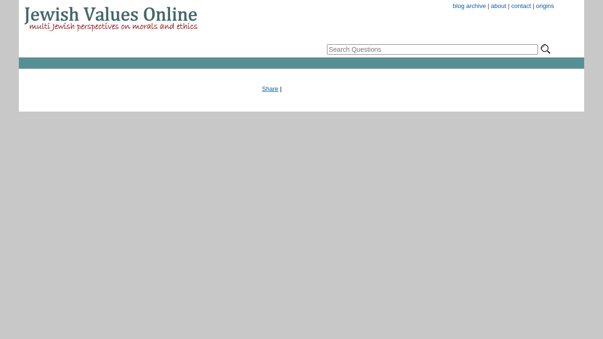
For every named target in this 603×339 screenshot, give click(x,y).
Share (270, 88)
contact (521, 5)
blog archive (469, 5)
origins (545, 5)
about (498, 5)
